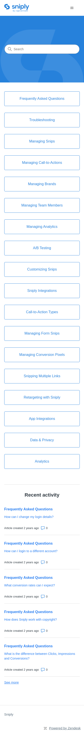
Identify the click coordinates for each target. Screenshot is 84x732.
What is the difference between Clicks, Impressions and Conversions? (39, 656)
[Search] (42, 49)
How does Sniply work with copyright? (30, 619)
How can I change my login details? (29, 517)
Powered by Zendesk (65, 728)
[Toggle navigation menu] (72, 8)
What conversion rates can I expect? (29, 585)
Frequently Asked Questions (28, 509)
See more (11, 682)
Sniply (8, 714)
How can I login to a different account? (31, 551)
